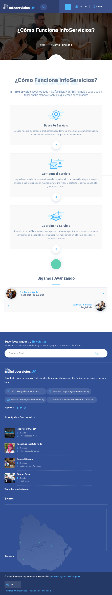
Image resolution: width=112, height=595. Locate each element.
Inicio (42, 44)
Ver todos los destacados (19, 489)
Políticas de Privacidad (40, 591)
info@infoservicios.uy (27, 391)
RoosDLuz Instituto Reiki (29, 444)
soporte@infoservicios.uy (76, 391)
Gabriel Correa (25, 459)
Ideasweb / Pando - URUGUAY (79, 399)
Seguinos (11, 556)
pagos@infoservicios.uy (31, 399)
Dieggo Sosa (23, 474)
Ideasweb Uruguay (26, 429)
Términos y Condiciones (16, 591)
